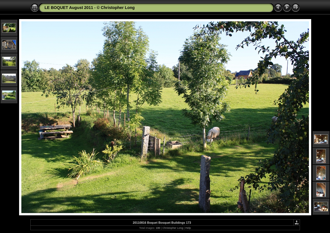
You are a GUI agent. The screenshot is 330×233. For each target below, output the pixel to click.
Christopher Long (172, 227)
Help (188, 227)
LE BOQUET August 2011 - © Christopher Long (90, 7)
